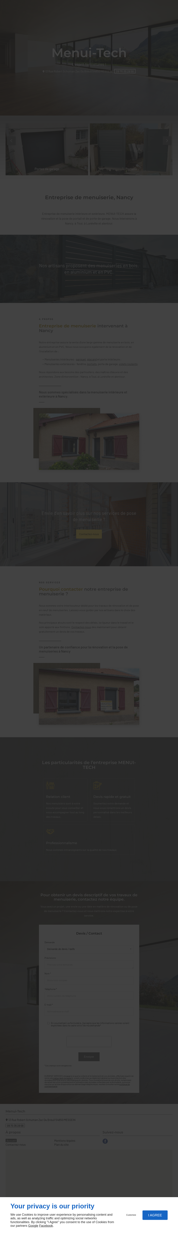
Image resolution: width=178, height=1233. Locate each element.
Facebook (46, 1225)
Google (33, 1225)
